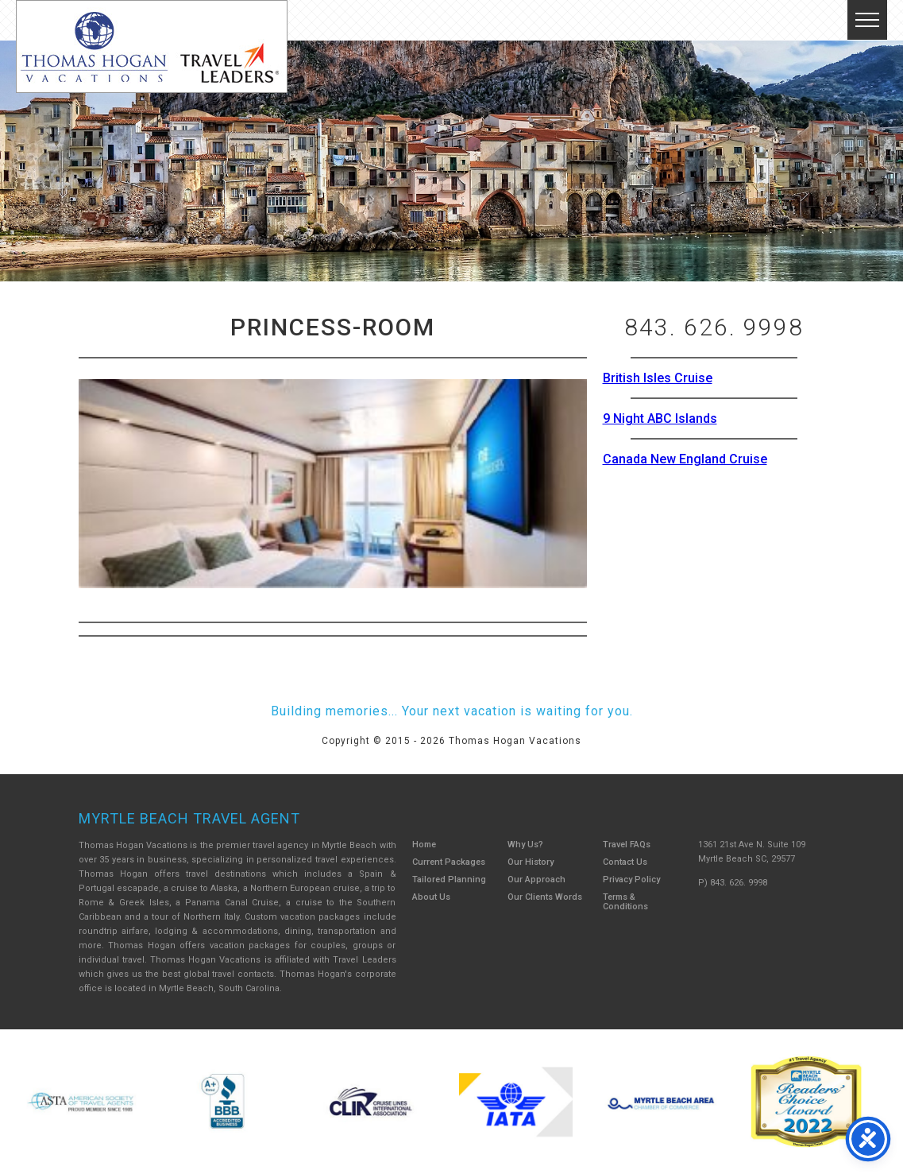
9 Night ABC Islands (660, 418)
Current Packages (448, 862)
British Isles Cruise (657, 378)
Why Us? (525, 844)
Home (424, 844)
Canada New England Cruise (685, 459)
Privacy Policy (631, 879)
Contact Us (625, 862)
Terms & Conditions (625, 902)
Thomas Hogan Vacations (152, 46)
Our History (530, 862)
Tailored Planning (449, 879)
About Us (431, 897)
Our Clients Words (544, 897)
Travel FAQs (626, 844)
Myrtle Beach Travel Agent (189, 818)
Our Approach (536, 879)
